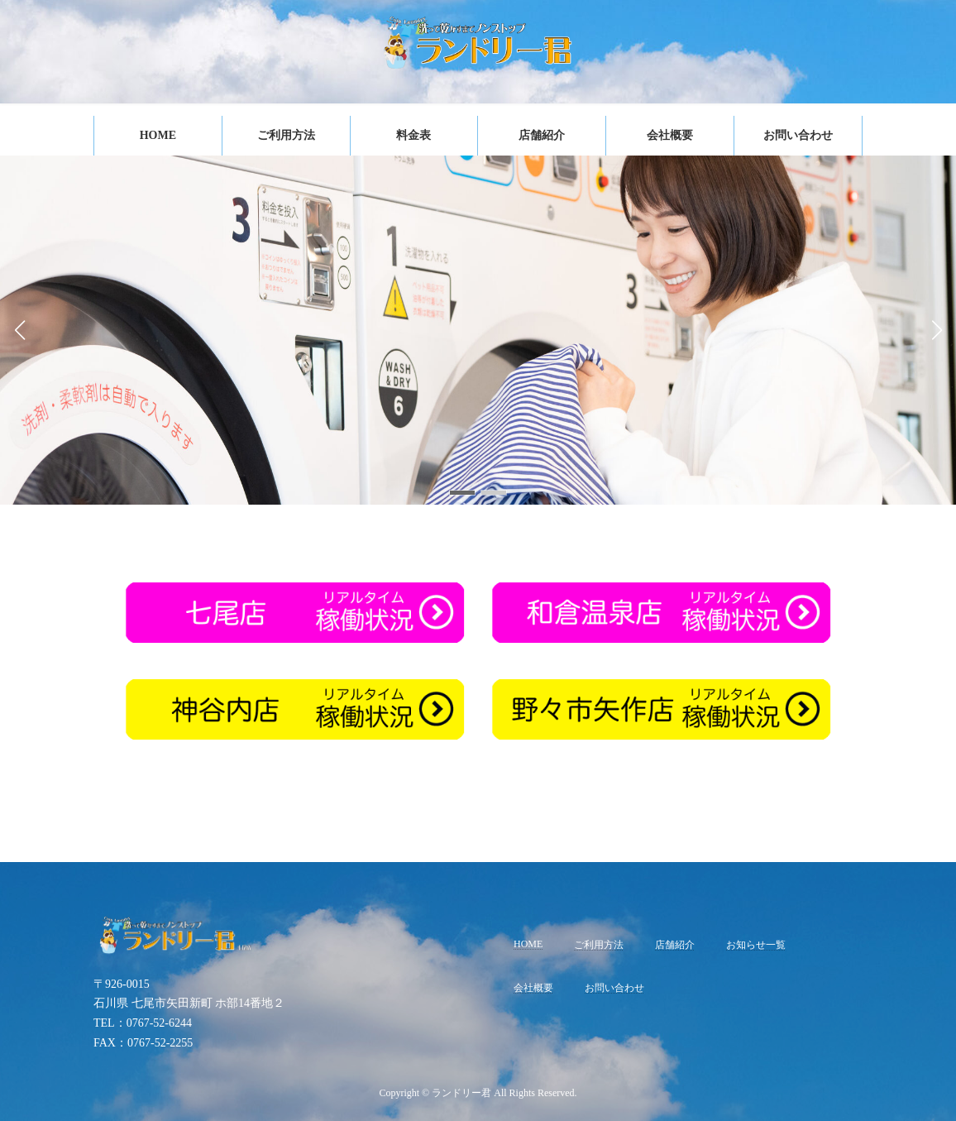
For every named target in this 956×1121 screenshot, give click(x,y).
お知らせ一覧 (756, 944)
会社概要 (533, 988)
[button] (462, 493)
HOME (528, 943)
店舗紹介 (675, 944)
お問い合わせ (614, 988)
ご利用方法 (599, 944)
